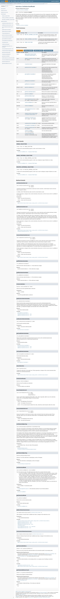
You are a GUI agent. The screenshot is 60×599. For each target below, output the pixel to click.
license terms (31, 597)
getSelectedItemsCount (30, 91)
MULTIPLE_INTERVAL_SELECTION (8, 19)
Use (9, 1)
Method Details (4, 21)
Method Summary (4, 12)
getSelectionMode (28, 93)
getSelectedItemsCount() (7, 63)
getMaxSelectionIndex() (6, 31)
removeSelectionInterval (30, 117)
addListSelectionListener (30, 54)
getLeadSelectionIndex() (6, 38)
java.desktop (3, 3)
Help (32, 1)
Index (26, 1)
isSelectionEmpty (28, 105)
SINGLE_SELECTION (28, 42)
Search (29, 1)
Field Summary (4, 10)
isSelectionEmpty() (5, 44)
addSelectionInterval (29, 58)
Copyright (17, 596)
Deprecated (22, 1)
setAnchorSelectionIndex (30, 123)
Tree (12, 1)
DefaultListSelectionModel (22, 9)
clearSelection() (5, 42)
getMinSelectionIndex (29, 84)
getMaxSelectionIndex (29, 80)
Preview (15, 1)
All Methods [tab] (19, 50)
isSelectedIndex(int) (6, 33)
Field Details (3, 14)
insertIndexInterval (29, 99)
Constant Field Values (32, 151)
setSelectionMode (28, 130)
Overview (2, 1)
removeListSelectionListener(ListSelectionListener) (8, 59)
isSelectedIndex (28, 102)
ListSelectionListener (30, 55)
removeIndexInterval (29, 108)
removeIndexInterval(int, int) (7, 48)
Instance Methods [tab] (28, 50)
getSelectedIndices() (6, 61)
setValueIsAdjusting (29, 133)
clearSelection (28, 64)
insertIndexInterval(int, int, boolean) (7, 46)
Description (3, 8)
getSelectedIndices (29, 87)
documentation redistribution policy (43, 597)
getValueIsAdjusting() (6, 52)
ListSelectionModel (17, 3)
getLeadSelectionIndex (30, 74)
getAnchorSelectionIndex (30, 67)
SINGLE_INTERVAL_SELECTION (8, 17)
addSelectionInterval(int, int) (7, 25)
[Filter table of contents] (9, 6)
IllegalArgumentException (23, 488)
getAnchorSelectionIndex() (7, 35)
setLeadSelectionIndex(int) (7, 40)
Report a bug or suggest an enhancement (23, 591)
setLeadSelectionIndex (30, 125)
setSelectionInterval (29, 127)
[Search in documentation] (51, 3)
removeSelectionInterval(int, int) (7, 27)
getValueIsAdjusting (29, 95)
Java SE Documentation (42, 592)
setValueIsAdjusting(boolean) (7, 50)
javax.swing (9, 3)
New (18, 1)
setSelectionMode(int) (6, 54)
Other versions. (22, 594)
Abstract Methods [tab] (39, 50)
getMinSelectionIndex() (6, 29)
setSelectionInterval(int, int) (7, 23)
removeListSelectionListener (31, 113)
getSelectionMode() (5, 56)
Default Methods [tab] (48, 50)
